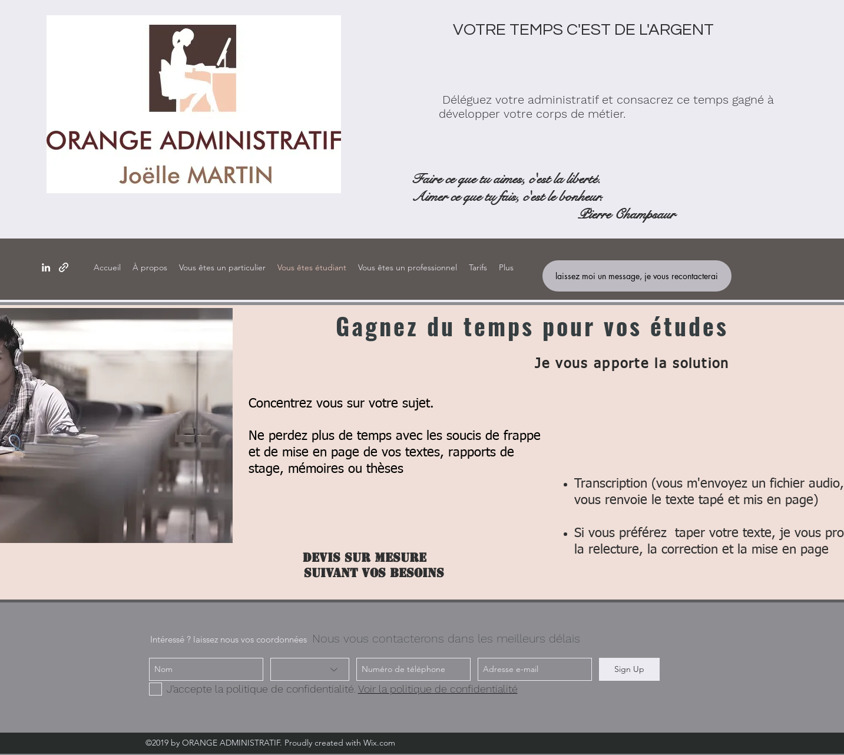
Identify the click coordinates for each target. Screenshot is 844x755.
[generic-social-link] (63, 267)
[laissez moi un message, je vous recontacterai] (637, 276)
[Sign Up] (629, 669)
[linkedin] (46, 267)
